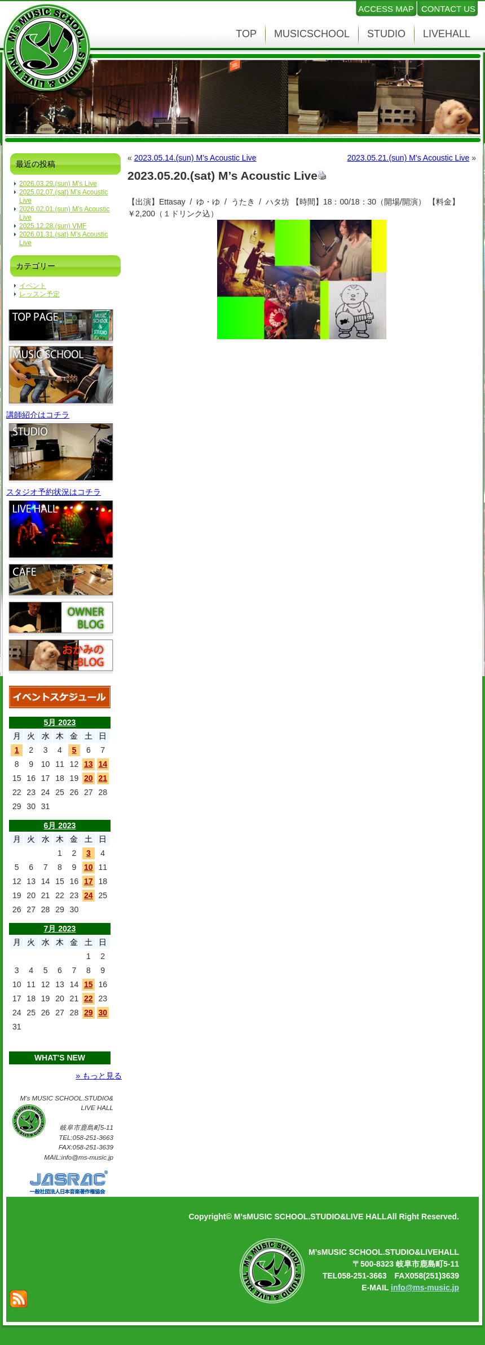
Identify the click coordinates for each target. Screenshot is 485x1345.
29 (88, 1012)
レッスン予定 (39, 294)
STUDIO (386, 33)
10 (88, 867)
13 (88, 764)
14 (102, 764)
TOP (246, 33)
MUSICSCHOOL (312, 33)
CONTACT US (448, 9)
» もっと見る (99, 1075)
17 (88, 881)
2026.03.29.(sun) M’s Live (58, 184)
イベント (32, 286)
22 (88, 998)
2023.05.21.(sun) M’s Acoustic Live (408, 157)
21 (102, 778)
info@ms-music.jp (425, 1287)
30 (102, 1012)
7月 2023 (60, 928)
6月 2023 (60, 825)
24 (88, 895)
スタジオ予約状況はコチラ (53, 491)
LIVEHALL (446, 33)
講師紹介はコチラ (37, 414)
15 (88, 984)
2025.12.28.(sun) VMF (52, 226)
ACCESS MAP (385, 9)
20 (88, 778)
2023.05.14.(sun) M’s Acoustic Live (195, 157)
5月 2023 (60, 722)
